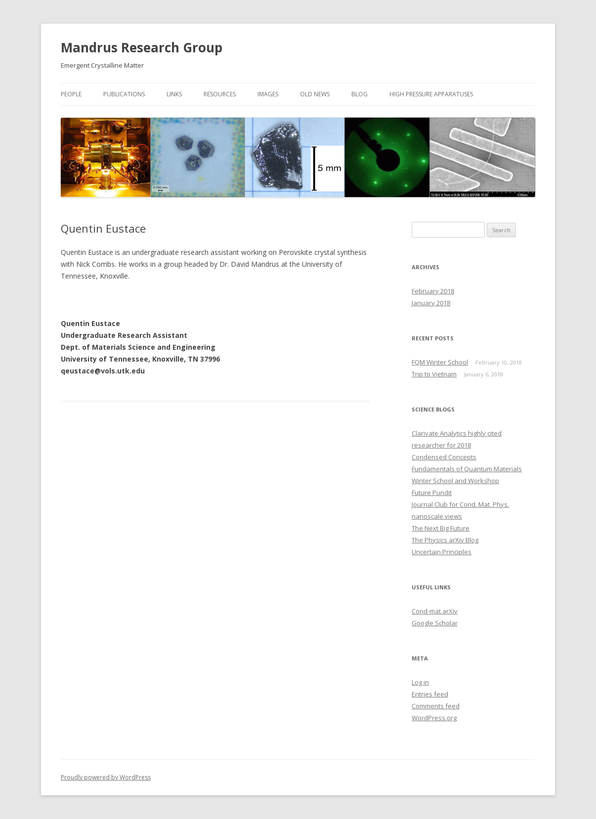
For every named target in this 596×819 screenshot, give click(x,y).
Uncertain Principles (441, 551)
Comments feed (436, 705)
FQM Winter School (440, 362)
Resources (220, 94)
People (71, 94)
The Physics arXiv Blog (445, 539)
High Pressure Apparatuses (431, 94)
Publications (124, 94)
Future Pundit (432, 492)
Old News (315, 94)
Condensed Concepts (444, 456)
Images (267, 94)
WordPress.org (434, 717)
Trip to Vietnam (434, 373)
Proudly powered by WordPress (106, 777)
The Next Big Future (440, 528)
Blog (359, 94)
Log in (420, 682)
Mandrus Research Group (141, 47)
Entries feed (430, 694)
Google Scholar (435, 622)
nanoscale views (437, 516)
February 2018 (433, 291)
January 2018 (431, 302)
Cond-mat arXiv (435, 611)
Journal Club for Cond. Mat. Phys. (460, 504)
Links (174, 94)
